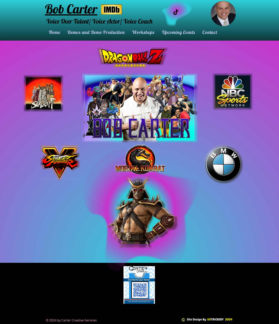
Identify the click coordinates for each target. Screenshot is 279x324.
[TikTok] (176, 12)
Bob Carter (71, 9)
